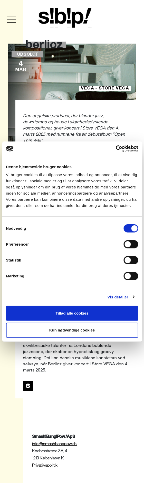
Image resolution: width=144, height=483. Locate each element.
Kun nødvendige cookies (72, 330)
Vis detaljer (118, 297)
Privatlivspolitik (44, 465)
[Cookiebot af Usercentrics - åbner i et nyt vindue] (115, 148)
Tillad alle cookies (71, 313)
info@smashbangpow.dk (54, 443)
